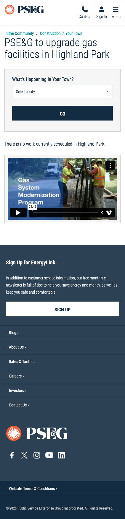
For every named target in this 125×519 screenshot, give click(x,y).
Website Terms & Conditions (33, 488)
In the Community (19, 33)
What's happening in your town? (43, 79)
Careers (15, 376)
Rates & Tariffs (20, 361)
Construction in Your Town (61, 33)
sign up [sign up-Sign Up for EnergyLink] (62, 310)
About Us (16, 347)
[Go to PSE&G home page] (37, 433)
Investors (16, 390)
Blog (12, 332)
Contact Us (18, 405)
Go (62, 114)
